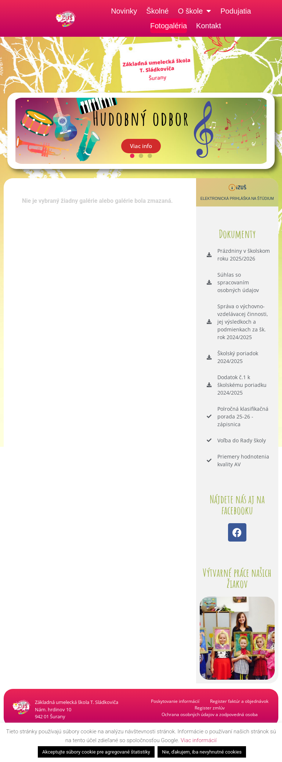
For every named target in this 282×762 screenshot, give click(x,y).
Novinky (124, 11)
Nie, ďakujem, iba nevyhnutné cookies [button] (202, 752)
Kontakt (208, 26)
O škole (194, 11)
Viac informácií (199, 740)
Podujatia (235, 11)
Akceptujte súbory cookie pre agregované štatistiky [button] (96, 752)
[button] (132, 156)
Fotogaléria (168, 26)
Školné (157, 11)
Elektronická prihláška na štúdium (237, 199)
